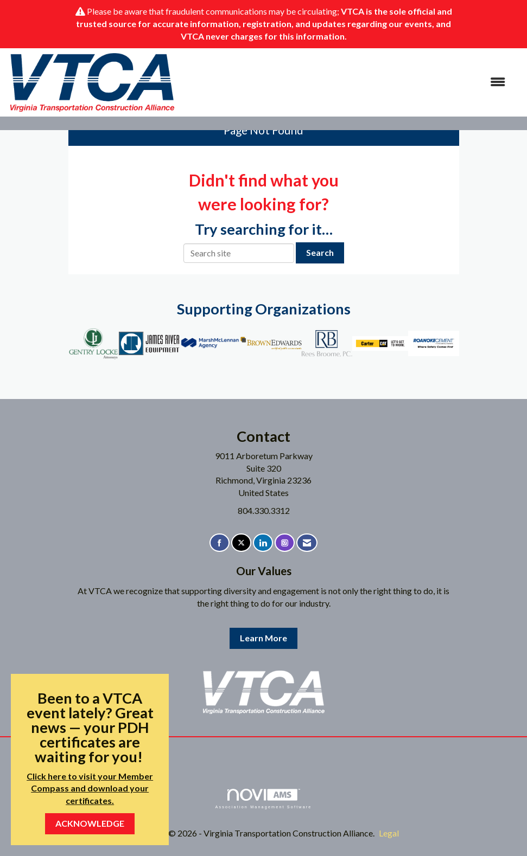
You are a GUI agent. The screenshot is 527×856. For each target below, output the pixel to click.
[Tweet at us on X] (241, 542)
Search (320, 252)
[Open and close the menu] (346, 82)
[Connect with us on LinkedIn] (263, 542)
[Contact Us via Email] (307, 542)
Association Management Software (263, 799)
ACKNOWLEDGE (89, 823)
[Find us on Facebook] (219, 542)
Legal (389, 833)
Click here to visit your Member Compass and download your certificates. (90, 788)
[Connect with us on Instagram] (285, 542)
